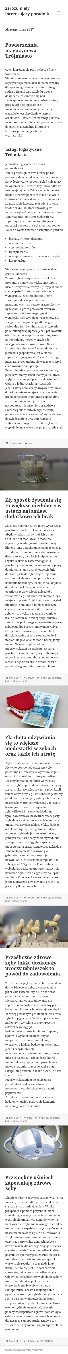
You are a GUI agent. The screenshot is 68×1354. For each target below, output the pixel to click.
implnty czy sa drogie (50, 677)
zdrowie (30, 677)
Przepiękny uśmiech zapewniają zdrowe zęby (29, 1183)
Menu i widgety (59, 14)
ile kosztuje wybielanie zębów (36, 1294)
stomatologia (46, 1340)
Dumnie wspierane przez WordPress (24, 1349)
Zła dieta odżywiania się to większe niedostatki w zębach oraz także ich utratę (30, 745)
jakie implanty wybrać (16, 681)
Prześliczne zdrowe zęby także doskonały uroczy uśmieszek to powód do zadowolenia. (33, 965)
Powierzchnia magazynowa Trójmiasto (21, 50)
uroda (29, 1117)
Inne (30, 443)
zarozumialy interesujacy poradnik (27, 10)
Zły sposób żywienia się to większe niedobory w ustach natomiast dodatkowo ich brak (33, 508)
